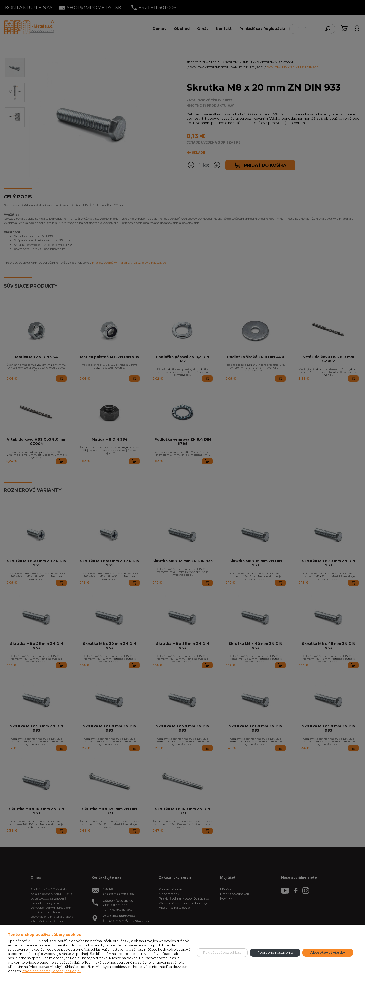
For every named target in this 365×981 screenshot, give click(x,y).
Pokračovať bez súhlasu (222, 952)
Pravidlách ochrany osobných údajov (51, 971)
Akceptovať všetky (327, 952)
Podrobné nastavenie (275, 952)
